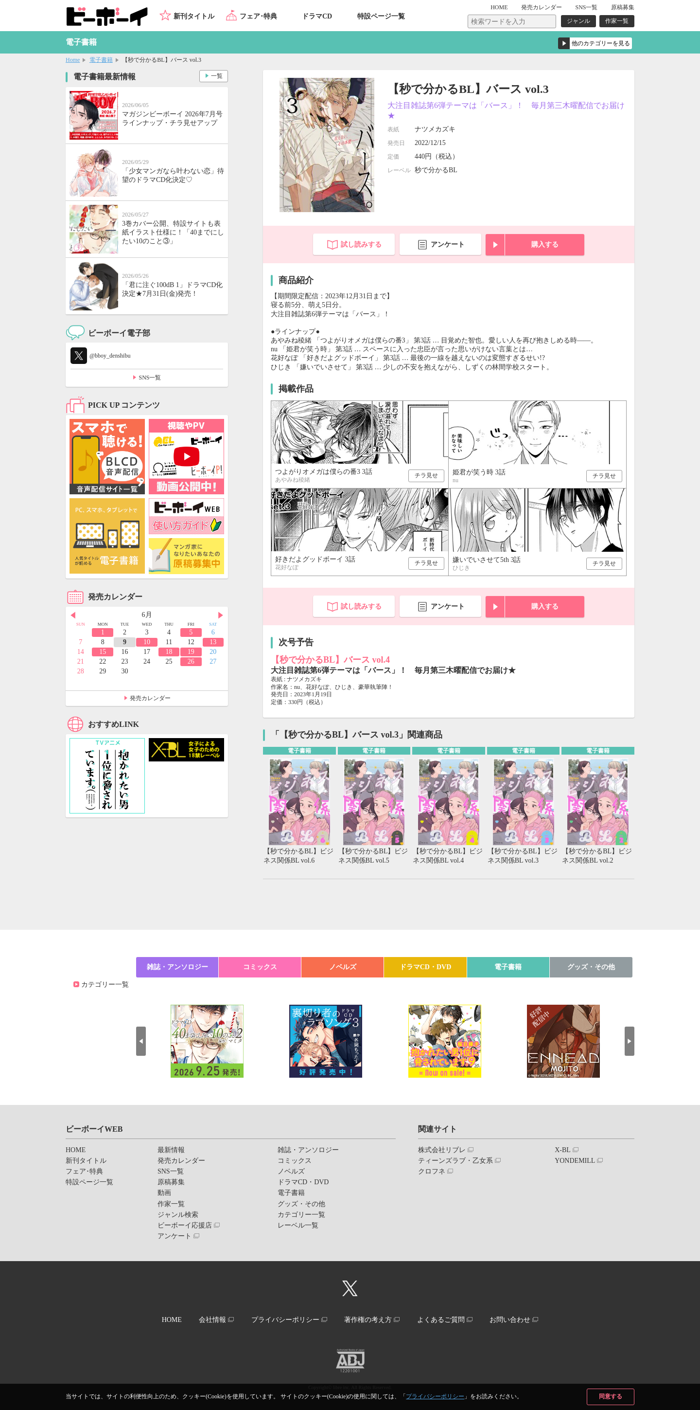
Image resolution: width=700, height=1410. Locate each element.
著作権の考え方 (368, 1319)
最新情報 (171, 1150)
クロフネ (431, 1171)
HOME (499, 7)
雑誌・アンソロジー (177, 967)
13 (213, 642)
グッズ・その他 (591, 967)
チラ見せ (426, 475)
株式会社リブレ (442, 1150)
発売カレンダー (150, 698)
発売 (541, 7)
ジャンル (578, 21)
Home (73, 59)
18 (168, 651)
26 (191, 661)
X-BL (563, 1150)
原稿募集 (622, 7)
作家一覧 (617, 21)
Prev (73, 615)
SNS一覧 (586, 7)
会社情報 (212, 1319)
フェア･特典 (258, 16)
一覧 (217, 75)
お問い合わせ (510, 1319)
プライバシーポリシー (435, 1396)
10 (146, 642)
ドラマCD (317, 16)
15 (102, 651)
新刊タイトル (194, 16)
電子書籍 (101, 59)
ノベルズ (342, 967)
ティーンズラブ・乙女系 (455, 1160)
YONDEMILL (575, 1160)
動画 (164, 1192)
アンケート (448, 244)
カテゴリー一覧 (105, 984)
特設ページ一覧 (381, 16)
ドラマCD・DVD (426, 967)
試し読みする (361, 244)
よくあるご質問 (441, 1319)
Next (220, 615)
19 (191, 651)
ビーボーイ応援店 (185, 1225)
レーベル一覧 (298, 1225)
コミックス (260, 967)
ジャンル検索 (178, 1214)
